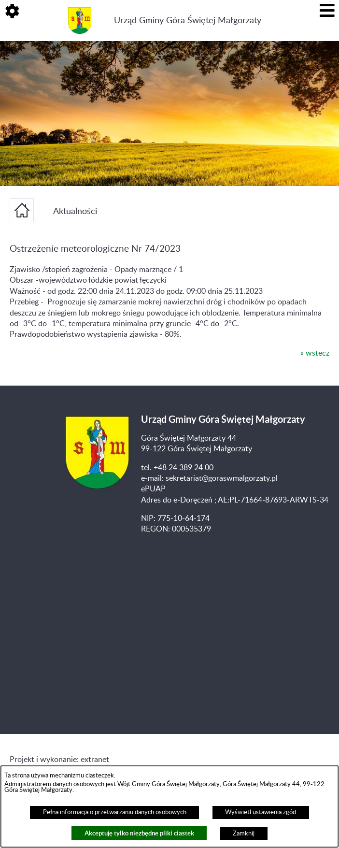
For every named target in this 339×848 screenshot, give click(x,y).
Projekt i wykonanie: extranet (59, 759)
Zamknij (243, 833)
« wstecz (314, 353)
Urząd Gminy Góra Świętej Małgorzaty (187, 20)
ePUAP (153, 489)
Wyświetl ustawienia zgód (260, 812)
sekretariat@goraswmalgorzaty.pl (222, 478)
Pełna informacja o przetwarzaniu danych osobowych (114, 812)
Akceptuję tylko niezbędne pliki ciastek (139, 833)
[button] (12, 12)
